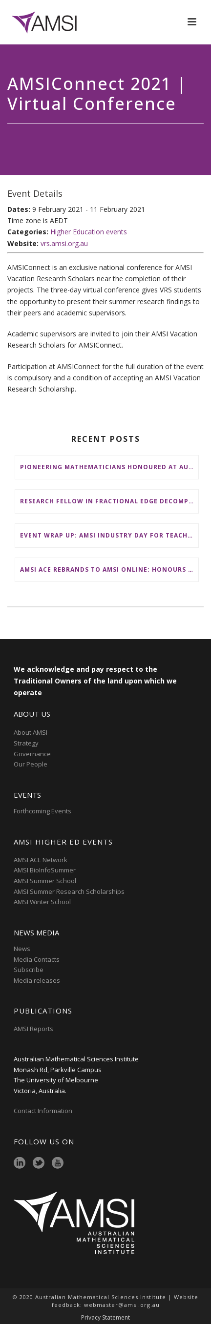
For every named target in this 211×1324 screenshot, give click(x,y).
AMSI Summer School (45, 880)
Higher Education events (88, 231)
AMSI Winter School (42, 901)
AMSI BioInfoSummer (45, 870)
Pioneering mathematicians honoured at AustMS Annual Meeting (109, 467)
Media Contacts (37, 959)
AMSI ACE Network (40, 859)
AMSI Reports (33, 1028)
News (22, 948)
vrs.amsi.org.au (64, 243)
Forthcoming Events (42, 811)
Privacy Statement (105, 1318)
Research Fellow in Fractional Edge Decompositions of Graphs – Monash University (109, 501)
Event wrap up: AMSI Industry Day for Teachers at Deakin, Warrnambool (109, 535)
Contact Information (44, 1110)
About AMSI (30, 732)
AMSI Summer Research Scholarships (69, 891)
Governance (32, 753)
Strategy (26, 743)
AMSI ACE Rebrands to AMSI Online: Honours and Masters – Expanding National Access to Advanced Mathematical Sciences (109, 569)
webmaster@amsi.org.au (122, 1304)
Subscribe (28, 969)
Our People (30, 764)
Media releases (37, 980)
